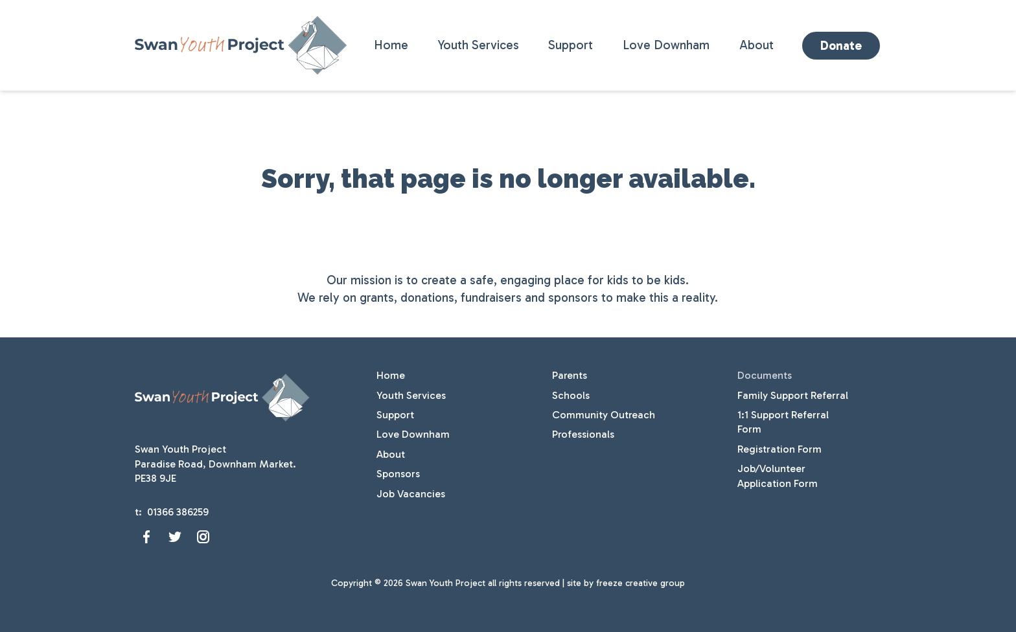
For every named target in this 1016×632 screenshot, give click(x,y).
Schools (571, 395)
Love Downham (666, 45)
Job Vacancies (410, 494)
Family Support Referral (792, 395)
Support (570, 45)
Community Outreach (603, 415)
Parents (569, 375)
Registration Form (779, 449)
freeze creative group (640, 583)
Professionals (583, 434)
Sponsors (398, 474)
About (756, 45)
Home (391, 45)
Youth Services (478, 45)
